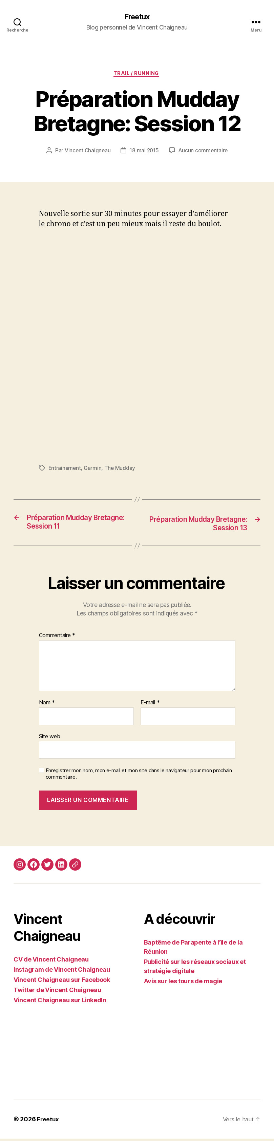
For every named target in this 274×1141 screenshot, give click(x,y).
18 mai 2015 (144, 152)
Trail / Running (137, 75)
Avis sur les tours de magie (183, 983)
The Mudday (120, 469)
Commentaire (57, 638)
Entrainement (65, 469)
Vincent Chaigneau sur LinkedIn (60, 1002)
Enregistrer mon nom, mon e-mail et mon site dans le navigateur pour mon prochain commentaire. (139, 776)
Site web (49, 738)
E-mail (150, 705)
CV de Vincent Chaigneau (51, 962)
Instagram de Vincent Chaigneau (62, 972)
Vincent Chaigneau (86, 152)
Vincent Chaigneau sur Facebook (62, 982)
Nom (47, 705)
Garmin (93, 469)
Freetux (137, 17)
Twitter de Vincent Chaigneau (57, 992)
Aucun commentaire (204, 152)
